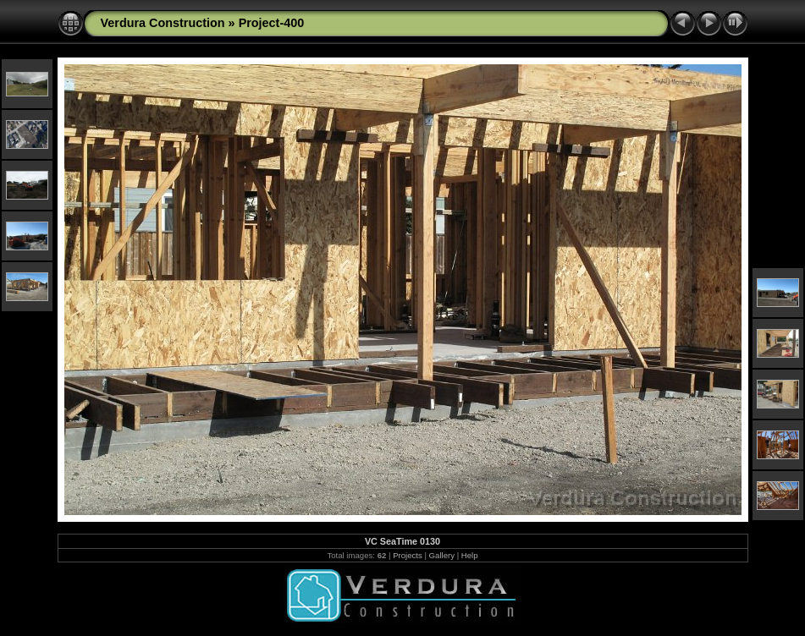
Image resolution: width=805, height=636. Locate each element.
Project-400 (272, 23)
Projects (407, 555)
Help (469, 555)
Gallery (442, 555)
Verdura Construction (163, 23)
